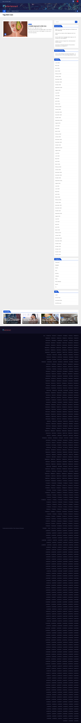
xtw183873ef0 (76, 568)
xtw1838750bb (59, 585)
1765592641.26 (64, 416)
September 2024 (58, 120)
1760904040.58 (53, 352)
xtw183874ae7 (65, 580)
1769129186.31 (65, 466)
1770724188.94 (48, 490)
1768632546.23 (58, 459)
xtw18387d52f (65, 682)
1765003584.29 (47, 409)
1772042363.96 (70, 511)
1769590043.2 (58, 473)
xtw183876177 (54, 597)
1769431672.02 (59, 471)
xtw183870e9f (60, 537)
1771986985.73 (53, 511)
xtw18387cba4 (76, 673)
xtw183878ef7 (65, 632)
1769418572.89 (54, 471)
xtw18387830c (59, 623)
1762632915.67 (59, 376)
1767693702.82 (48, 447)
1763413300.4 (76, 385)
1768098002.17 (53, 452)
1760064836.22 (53, 340)
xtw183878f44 (70, 632)
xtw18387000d (59, 528)
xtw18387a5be (70, 647)
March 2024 (57, 131)
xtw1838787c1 (76, 625)
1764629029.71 (76, 402)
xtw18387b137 (76, 654)
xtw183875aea (59, 592)
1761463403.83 (65, 359)
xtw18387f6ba (70, 711)
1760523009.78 (52, 347)
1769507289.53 (71, 471)
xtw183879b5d (59, 642)
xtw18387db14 (70, 687)
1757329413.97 (59, 335)
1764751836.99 (64, 404)
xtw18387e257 (54, 694)
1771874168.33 (59, 509)
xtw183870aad (70, 535)
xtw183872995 (48, 554)
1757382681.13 (65, 335)
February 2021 (58, 232)
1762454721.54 (53, 373)
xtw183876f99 (76, 606)
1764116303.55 (70, 395)
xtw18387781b (59, 616)
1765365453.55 (53, 414)
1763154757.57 (59, 383)
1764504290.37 (48, 402)
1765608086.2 (70, 416)
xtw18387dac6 (65, 687)
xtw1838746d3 (65, 575)
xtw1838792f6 (54, 637)
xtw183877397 (65, 611)
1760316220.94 (76, 342)
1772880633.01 (65, 521)
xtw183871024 (76, 537)
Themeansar (22, 528)
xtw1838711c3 (65, 540)
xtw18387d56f (70, 682)
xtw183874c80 (76, 580)
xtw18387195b (65, 542)
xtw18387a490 (76, 644)
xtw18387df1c (65, 692)
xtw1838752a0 (53, 587)
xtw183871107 (49, 540)
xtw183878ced (70, 630)
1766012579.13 (48, 423)
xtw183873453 (48, 561)
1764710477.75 (59, 404)
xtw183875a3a (54, 592)
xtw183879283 (48, 637)
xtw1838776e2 (76, 613)
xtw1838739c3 (59, 566)
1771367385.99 (60, 499)
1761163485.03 (70, 354)
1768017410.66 (70, 449)
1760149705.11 (76, 340)
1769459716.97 (65, 471)
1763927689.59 (70, 392)
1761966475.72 (59, 366)
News (56, 278)
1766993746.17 (76, 435)
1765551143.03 (59, 416)
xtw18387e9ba (65, 699)
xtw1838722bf (48, 549)
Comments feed (58, 300)
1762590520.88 (48, 376)
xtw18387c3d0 (65, 668)
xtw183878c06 (59, 630)
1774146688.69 (59, 525)
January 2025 (58, 109)
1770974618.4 (76, 492)
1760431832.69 (64, 345)
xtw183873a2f (76, 566)
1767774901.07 (65, 447)
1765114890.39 (70, 409)
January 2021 (58, 235)
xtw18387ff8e (76, 720)
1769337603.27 (70, 468)
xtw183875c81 (48, 594)
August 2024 (57, 123)
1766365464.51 (48, 428)
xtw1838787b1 (71, 625)
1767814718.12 (71, 447)
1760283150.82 (70, 342)
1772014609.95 (64, 511)
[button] (75, 11)
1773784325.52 (76, 523)
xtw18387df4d (70, 692)
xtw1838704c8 (59, 530)
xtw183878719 (48, 625)
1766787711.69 (65, 433)
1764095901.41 (65, 395)
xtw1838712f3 (76, 540)
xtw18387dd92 (48, 692)
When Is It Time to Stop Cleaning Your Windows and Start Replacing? (11, 320)
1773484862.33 (64, 523)
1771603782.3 (60, 504)
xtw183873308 (65, 559)
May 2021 (57, 224)
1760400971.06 (59, 345)
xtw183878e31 (48, 632)
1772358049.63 (76, 516)
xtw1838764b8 (59, 599)
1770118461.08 (65, 480)
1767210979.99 (48, 440)
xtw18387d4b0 (54, 682)
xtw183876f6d (70, 606)
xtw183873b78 (59, 568)
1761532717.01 (76, 359)
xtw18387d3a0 (70, 680)
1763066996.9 (76, 380)
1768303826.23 (59, 454)
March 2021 (57, 229)
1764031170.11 (54, 395)
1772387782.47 (53, 518)
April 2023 (57, 161)
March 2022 (57, 197)
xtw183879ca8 (65, 642)
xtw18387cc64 (59, 675)
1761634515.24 (60, 361)
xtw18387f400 (59, 711)
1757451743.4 (70, 335)
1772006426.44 (58, 511)
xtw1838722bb (76, 547)
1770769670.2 (59, 490)
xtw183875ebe (59, 594)
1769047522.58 (48, 466)
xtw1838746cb (59, 575)
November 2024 (58, 114)
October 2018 (58, 246)
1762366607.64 (70, 371)
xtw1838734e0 (59, 561)
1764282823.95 (70, 397)
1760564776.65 (58, 347)
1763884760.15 (65, 392)
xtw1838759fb (48, 592)
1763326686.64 (59, 385)
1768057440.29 (76, 449)
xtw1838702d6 (76, 528)
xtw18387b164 (48, 656)
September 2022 (58, 180)
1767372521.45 (48, 442)
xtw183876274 (65, 597)
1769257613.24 (53, 468)
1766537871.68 (47, 430)
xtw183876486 (48, 599)
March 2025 (57, 103)
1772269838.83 (58, 516)
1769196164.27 (76, 466)
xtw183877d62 (76, 618)
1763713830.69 (65, 390)
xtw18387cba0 (70, 673)
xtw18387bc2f (59, 663)
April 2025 (57, 101)
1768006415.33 (64, 449)
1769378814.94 (48, 471)
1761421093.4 (54, 359)
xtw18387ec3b (76, 701)
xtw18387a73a (53, 649)
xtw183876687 (70, 599)
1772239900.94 (47, 516)
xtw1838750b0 (53, 585)
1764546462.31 (59, 402)
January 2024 (58, 136)
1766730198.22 (54, 433)
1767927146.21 (47, 449)
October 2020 (58, 243)
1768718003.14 (48, 461)
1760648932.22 (76, 347)
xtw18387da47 (53, 687)
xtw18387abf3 (70, 651)
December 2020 (58, 238)
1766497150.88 (76, 428)
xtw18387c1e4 (48, 668)
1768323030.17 (65, 454)
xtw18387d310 (65, 680)
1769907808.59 (53, 478)
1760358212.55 (53, 345)
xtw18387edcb (65, 704)
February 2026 (58, 73)
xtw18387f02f (60, 706)
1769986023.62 (70, 478)
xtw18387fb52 (49, 718)
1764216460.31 (59, 397)
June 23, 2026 (27, 322)
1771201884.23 (59, 497)
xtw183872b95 (76, 554)
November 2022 (58, 175)
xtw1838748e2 (65, 578)
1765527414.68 (53, 416)
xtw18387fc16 (65, 718)
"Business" (57, 262)
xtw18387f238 (76, 706)
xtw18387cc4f (54, 675)
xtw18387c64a (65, 670)
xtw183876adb (53, 604)
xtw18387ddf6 (54, 692)
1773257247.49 (47, 523)
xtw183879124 (70, 635)
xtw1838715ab (54, 542)
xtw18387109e (44, 540)
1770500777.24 (64, 485)
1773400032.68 (58, 523)
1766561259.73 (53, 430)
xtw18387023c (65, 528)
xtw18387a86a (65, 649)
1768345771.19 (71, 454)
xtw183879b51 (48, 642)
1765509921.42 (48, 416)
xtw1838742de (54, 573)
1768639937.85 (64, 459)
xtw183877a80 (48, 618)
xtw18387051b (65, 530)
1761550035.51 (43, 361)
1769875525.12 (47, 478)
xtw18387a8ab (76, 649)
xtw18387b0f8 (70, 654)
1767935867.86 (53, 449)
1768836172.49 (70, 461)
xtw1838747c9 (76, 575)
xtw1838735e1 (70, 561)
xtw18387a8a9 (70, 649)
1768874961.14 (76, 461)
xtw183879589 (70, 637)
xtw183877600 (70, 613)
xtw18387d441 (48, 682)
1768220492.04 (76, 452)
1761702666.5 (71, 361)
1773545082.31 (70, 523)
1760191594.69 (47, 342)
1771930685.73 (70, 509)
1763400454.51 (70, 385)
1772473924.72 (76, 518)
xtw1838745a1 (54, 575)
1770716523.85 (76, 487)
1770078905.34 (59, 480)
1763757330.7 (76, 390)
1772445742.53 (70, 518)
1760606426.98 (70, 347)
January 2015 (58, 254)
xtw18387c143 (70, 666)
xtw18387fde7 (65, 720)
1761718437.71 (76, 361)
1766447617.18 (65, 428)
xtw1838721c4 (65, 547)
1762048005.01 (76, 366)
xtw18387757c (59, 613)
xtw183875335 (59, 587)
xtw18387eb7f (59, 701)
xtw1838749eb (76, 578)
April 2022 (57, 194)
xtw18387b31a (76, 656)
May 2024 (57, 128)
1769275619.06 (59, 468)
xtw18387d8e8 (64, 685)
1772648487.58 (59, 521)
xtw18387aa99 (59, 651)
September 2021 (58, 213)
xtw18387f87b (59, 713)
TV (55, 287)
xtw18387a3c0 (65, 644)
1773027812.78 (76, 521)
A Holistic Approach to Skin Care (37, 26)
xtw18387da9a (59, 687)
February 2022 (58, 199)
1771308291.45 (43, 499)
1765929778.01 (65, 421)
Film (56, 270)
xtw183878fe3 (48, 635)
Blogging (57, 265)
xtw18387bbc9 (53, 663)
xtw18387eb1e (54, 701)
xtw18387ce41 (70, 675)
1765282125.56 (70, 411)
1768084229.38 (47, 452)
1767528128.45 (76, 442)
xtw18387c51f (59, 670)
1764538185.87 (54, 402)
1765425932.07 (64, 414)
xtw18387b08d (59, 654)
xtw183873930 (48, 566)
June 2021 (57, 221)
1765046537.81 (59, 409)
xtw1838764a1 (54, 599)
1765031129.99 (53, 409)
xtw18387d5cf (76, 682)
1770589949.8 (47, 487)
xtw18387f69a (65, 711)
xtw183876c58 (70, 604)
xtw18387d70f (59, 685)
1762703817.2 (71, 376)
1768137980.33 (59, 452)
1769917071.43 (59, 478)
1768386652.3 (76, 454)
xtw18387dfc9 (76, 692)
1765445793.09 (70, 414)
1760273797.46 (64, 342)
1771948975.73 (76, 509)
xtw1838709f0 (54, 535)
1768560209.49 (47, 459)
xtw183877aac (54, 618)
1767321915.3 (71, 440)
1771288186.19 (76, 497)
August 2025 (57, 90)
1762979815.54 (59, 380)
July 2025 (57, 92)
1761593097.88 (49, 361)
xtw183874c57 (70, 580)
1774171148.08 (65, 525)
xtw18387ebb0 (65, 701)
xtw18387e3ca (65, 694)
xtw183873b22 (48, 568)
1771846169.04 (54, 509)
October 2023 (58, 144)
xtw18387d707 (53, 685)
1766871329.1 (49, 435)
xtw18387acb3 (76, 651)
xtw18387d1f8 (54, 680)
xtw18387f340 (54, 711)
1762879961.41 (70, 378)
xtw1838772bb (48, 611)
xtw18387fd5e (76, 718)
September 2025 (58, 87)
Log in (56, 294)
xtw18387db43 (76, 687)
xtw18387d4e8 (59, 682)
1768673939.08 (70, 459)
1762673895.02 (65, 376)
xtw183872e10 (65, 556)
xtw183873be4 (65, 568)
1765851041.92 (54, 421)
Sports (56, 284)
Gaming (56, 273)
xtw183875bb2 (70, 592)
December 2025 (58, 79)
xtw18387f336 (48, 711)
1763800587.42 (47, 392)
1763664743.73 (54, 390)
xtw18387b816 (53, 661)
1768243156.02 (48, 454)
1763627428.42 (48, 390)
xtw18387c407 (76, 668)
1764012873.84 (48, 395)
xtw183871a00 (70, 542)
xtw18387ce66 (76, 675)
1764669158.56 (47, 404)
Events (56, 267)
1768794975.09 (59, 461)
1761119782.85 (65, 354)
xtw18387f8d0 (65, 713)
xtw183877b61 (70, 618)
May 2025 (57, 98)
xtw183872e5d (70, 556)
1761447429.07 (59, 359)
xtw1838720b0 (54, 547)
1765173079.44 (47, 411)
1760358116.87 (47, 345)
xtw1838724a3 (65, 549)
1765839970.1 (49, 421)
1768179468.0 (70, 452)
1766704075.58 (48, 433)
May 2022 (57, 191)
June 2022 (57, 188)
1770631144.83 (53, 487)
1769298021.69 (64, 468)
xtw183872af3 (65, 554)
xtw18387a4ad (54, 647)
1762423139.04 (48, 373)
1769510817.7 (76, 471)
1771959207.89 (47, 511)
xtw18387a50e (59, 647)
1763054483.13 (70, 380)
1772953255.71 (70, 521)
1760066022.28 (59, 340)
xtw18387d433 (76, 680)
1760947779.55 (64, 352)
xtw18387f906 (76, 713)
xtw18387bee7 (76, 663)
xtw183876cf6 (48, 606)
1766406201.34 (59, 428)
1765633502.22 (76, 416)
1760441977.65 (70, 345)
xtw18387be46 (64, 663)
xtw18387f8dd (70, 713)
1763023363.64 (64, 380)
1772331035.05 (70, 516)
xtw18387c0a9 (65, 666)
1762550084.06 (76, 373)
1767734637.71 (54, 447)
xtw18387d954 (70, 685)
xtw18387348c (54, 561)
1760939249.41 (59, 352)
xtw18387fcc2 (70, 718)
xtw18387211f (60, 547)
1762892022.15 (76, 378)
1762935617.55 (48, 380)
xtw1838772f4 (59, 611)
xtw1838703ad (53, 530)
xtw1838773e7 (70, 611)
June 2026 (57, 62)
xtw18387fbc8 (54, 718)
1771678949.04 (76, 504)
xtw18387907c (53, 635)
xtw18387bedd (70, 663)
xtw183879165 (76, 635)
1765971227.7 (76, 421)
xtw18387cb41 (65, 673)
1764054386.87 (59, 395)
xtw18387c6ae (70, 670)
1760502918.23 (47, 347)
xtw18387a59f (65, 647)
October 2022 (58, 177)
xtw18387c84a (54, 673)
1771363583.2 (54, 499)
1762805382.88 (59, 378)
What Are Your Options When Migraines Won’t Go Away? (30, 320)
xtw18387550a (76, 587)
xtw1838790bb (59, 635)
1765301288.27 (76, 411)
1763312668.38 (53, 385)
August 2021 (57, 216)
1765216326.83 (59, 411)
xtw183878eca (59, 632)
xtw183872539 (76, 549)
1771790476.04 (70, 506)
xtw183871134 (55, 540)
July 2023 (57, 153)
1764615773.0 (70, 402)
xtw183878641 (76, 623)
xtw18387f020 (54, 706)
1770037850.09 (47, 480)
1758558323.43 (76, 335)
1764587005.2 (65, 402)
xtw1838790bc (65, 635)
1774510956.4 (44, 528)
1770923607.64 (65, 492)
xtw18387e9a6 (59, 699)
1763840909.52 (53, 392)
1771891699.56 (65, 509)
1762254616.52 (48, 371)
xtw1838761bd (59, 597)
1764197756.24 (53, 397)
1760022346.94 (48, 340)
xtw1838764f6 (65, 599)
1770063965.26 (53, 480)
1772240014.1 (53, 516)
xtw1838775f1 (65, 613)
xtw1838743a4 (59, 573)
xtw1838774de (48, 613)
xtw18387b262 (65, 656)
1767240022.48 (53, 440)
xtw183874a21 (54, 580)
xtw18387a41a (70, 644)
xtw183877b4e (65, 618)
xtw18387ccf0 (65, 675)
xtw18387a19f (48, 644)
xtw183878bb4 (53, 630)
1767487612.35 (70, 442)
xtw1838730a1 (76, 556)
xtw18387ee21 (71, 704)
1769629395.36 (64, 473)
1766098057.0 (71, 423)
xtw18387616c (48, 597)
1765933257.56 (71, 421)
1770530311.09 (70, 485)
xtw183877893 (65, 616)
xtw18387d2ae (59, 680)
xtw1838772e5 (54, 611)
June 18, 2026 (65, 322)
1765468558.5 (76, 414)
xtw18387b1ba (59, 656)
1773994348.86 (53, 525)
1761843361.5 (65, 364)
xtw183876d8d (54, 606)
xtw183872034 (48, 547)
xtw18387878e (59, 625)
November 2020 (58, 240)
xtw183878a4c (48, 630)
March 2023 (57, 164)
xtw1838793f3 (59, 637)
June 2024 (57, 125)
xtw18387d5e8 (48, 685)
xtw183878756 (54, 625)
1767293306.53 (65, 440)
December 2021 (58, 205)
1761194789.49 (76, 354)
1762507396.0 (64, 373)
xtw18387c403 (70, 668)
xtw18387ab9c (65, 651)
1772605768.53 (53, 521)
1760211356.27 (53, 342)
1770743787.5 (54, 490)
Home (8, 11)
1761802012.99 (59, 364)
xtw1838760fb (76, 594)
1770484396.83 (59, 485)
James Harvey (15, 322)
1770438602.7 (53, 485)
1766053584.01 (59, 423)
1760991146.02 (70, 352)
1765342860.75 (47, 414)
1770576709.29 (76, 485)
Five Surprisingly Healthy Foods (69, 54)
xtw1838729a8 (53, 554)
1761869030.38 (70, 364)
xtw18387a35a (59, 644)
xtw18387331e (70, 559)
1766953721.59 (65, 435)
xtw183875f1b (65, 594)
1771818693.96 (76, 506)
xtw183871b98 (76, 542)
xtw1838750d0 (65, 585)
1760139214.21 (71, 340)
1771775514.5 (65, 506)
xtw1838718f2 (59, 542)
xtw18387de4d (59, 692)
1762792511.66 (53, 378)
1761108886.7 (60, 354)
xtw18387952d (65, 637)
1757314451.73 (54, 335)
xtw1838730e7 (48, 559)
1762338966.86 (65, 371)
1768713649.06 (76, 459)
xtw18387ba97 (76, 661)
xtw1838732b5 (59, 559)
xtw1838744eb (48, 575)
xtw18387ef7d (49, 706)
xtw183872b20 (70, 554)
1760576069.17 (64, 347)
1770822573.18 (70, 490)
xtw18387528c (48, 587)
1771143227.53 (48, 497)
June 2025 (57, 95)
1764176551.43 (48, 397)
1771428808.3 (71, 499)
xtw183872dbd (59, 556)
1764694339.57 (53, 404)
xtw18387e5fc (76, 694)
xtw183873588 (65, 561)
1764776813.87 (70, 404)
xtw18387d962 (76, 685)
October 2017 (58, 249)
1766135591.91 (76, 423)
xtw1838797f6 (76, 637)
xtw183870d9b (54, 537)
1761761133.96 (48, 364)
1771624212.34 (65, 504)
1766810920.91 (70, 433)
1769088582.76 (54, 466)
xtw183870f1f (65, 537)
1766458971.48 (70, 428)
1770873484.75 (53, 492)
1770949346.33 (70, 492)
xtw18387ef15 (76, 704)
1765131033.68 (76, 409)
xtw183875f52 (70, 594)
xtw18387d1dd (48, 680)
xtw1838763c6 (76, 597)
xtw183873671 (76, 561)
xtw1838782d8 (53, 623)
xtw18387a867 (59, 649)
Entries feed (57, 297)
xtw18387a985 (54, 651)
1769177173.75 (70, 466)
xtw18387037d (48, 530)
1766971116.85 (70, 435)
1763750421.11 (71, 390)
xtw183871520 (48, 542)
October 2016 (58, 251)
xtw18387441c (65, 573)
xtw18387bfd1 (54, 666)
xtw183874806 (48, 578)
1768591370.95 (53, 459)
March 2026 (57, 71)
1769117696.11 (60, 466)
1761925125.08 (48, 366)
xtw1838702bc (70, 528)
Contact (49, 528)
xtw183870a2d (59, 535)
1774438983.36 (76, 525)
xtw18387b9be (70, 661)
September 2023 (58, 147)
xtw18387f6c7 (76, 711)
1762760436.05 (47, 378)
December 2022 (58, 172)
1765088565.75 (65, 409)
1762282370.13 (53, 371)
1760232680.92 (58, 342)
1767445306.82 (59, 442)
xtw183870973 (48, 535)
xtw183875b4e (65, 592)
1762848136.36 (65, 378)
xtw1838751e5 (76, 585)
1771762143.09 (60, 506)
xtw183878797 (65, 625)
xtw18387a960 (48, 651)
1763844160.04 (59, 392)
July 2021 (57, 218)
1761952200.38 (54, 366)
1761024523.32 (76, 352)
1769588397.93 (53, 473)
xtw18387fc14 (60, 718)
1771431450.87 (76, 499)
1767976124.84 (59, 449)
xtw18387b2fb (70, 656)
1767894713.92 (76, 447)
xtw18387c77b (48, 673)
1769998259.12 (76, 478)
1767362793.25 (76, 440)
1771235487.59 (65, 497)
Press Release (58, 281)
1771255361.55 (71, 497)
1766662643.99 (76, 430)
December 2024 (58, 112)
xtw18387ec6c (48, 704)
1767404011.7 (54, 442)
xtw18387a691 (76, 647)
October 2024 (58, 117)
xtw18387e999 (53, 699)
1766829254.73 (76, 433)
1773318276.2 (53, 523)
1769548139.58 (47, 473)
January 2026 (58, 76)
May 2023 (57, 158)
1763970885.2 (76, 392)
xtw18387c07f (59, 666)
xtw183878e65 (54, 632)
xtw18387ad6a (48, 654)
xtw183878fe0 (76, 632)
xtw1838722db (54, 549)
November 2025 (58, 81)
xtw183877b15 (59, 618)
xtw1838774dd (76, 611)
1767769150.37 (59, 447)
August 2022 (57, 183)
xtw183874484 (76, 573)
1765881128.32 (59, 421)
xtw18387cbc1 (48, 675)
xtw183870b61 (76, 535)
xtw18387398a (53, 566)
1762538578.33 (70, 373)
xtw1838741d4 (48, 573)
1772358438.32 (47, 518)
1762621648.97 (54, 376)
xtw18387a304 (54, 644)
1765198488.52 (53, 411)
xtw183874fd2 (48, 585)
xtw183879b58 (54, 642)
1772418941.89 (65, 518)
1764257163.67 (64, 397)
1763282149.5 (48, 385)
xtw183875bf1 (76, 592)
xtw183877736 (48, 616)
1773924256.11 (48, 525)
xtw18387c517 (54, 670)
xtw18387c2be (53, 668)
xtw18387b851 (59, 661)
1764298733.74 (76, 397)
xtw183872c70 (54, 556)
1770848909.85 (47, 492)
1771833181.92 (48, 509)
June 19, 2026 (46, 322)
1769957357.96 (64, 478)
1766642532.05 (70, 430)
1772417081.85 (59, 518)
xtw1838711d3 (71, 540)
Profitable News (53, 322)
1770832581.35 (76, 490)
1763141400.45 (53, 383)
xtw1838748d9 (59, 578)
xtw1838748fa (70, 578)
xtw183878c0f (65, 630)
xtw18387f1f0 (71, 706)
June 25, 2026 (8, 322)
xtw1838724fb (70, 549)
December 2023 (58, 139)
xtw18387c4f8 (48, 670)
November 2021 (58, 207)
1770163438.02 (76, 480)
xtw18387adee (53, 654)
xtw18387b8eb (64, 661)
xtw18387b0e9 (65, 654)
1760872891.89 (47, 352)
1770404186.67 (47, 485)
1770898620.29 (59, 492)
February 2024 (58, 134)
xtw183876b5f (59, 604)
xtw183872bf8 (48, 556)
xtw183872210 (70, 547)
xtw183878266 (48, 623)
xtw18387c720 (76, 670)
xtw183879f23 (70, 642)
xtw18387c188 (76, 666)
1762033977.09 (70, 366)
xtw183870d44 (48, 537)
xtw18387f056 (65, 706)
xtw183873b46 (53, 568)
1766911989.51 (59, 435)
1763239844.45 (76, 383)
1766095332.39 (65, 423)
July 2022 (57, 186)
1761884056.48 (76, 364)
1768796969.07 (64, 461)
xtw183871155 (60, 540)
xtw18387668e (76, 599)
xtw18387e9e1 (76, 699)
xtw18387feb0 (71, 720)
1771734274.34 (54, 506)
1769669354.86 (70, 473)
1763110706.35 (47, 383)
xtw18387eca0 (54, 704)
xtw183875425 (70, 587)
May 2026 (57, 65)
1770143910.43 (70, 480)
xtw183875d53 (54, 594)
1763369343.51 (65, 385)
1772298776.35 (64, 516)
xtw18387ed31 (60, 704)
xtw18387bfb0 (48, 666)
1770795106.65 (65, 490)
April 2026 (57, 68)
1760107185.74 (65, 340)
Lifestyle (30, 24)
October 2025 (58, 84)
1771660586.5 (70, 504)
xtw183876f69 (65, 606)
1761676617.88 (65, 361)
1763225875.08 (70, 383)
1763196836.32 (64, 383)
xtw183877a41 (76, 616)
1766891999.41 (54, 435)
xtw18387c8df (59, 673)
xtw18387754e (54, 613)
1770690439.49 (70, 487)
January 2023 (58, 169)
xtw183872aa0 (59, 554)
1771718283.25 (48, 506)
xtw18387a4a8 (48, 647)
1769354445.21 (76, 468)
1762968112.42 (53, 380)
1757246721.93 (48, 335)
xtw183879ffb (76, 642)
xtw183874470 (70, 573)
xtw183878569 (70, 623)
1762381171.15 (76, 371)
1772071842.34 (76, 511)
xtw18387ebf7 (70, 701)
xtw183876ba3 (65, 604)
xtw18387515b (70, 585)
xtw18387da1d (48, 687)
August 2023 (57, 150)
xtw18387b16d (54, 656)
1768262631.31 (54, 454)
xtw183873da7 (70, 568)
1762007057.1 (65, 366)
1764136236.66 (76, 395)
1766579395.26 (58, 430)
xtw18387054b (70, 530)
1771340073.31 (49, 499)
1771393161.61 (65, 499)
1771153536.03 (54, 497)
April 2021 (57, 227)
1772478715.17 (48, 521)
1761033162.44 (49, 354)
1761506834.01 (71, 359)
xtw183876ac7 (48, 604)
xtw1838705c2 (76, 530)
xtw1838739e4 (65, 566)
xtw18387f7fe (54, 713)
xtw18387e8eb (48, 699)
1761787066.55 (54, 364)
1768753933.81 (53, 461)
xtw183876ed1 (59, 606)
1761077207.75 (54, 354)
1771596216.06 (54, 504)
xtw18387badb (48, 663)
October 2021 (58, 210)
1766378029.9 (53, 428)
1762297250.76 (59, 371)
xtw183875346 (65, 587)
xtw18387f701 (49, 713)
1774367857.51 (70, 525)
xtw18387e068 (48, 694)
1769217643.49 (47, 468)
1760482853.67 (76, 345)
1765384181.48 (59, 414)
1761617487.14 (55, 361)
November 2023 (58, 142)
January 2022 (58, 202)
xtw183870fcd (70, 537)
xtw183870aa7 (65, 535)
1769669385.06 (76, 473)
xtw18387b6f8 (48, 661)
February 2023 (58, 166)
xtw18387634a (70, 597)
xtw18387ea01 (48, 701)
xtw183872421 (59, 549)
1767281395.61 (59, 440)
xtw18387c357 (59, 668)
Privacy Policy (15, 11)
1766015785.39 (53, 423)
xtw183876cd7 (76, 604)
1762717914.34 (76, 376)
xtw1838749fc (48, 580)
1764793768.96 (76, 404)
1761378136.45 (49, 359)
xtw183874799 (70, 575)
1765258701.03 (64, 411)
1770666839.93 (64, 487)
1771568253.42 (48, 504)
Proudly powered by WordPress (8, 528)
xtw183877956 (70, 616)
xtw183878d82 (76, 630)
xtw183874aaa (59, 580)
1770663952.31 (58, 487)
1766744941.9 (59, 433)
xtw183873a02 (70, 566)
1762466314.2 (59, 373)
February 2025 (58, 106)
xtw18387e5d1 (71, 694)
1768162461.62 (65, 452)
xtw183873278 (54, 559)
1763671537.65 (60, 390)
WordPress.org (58, 303)
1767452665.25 (64, 442)
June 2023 (57, 155)
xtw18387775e (54, 616)
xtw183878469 (65, 623)
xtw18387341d (76, 559)
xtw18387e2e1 (59, 694)
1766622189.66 (64, 430)
